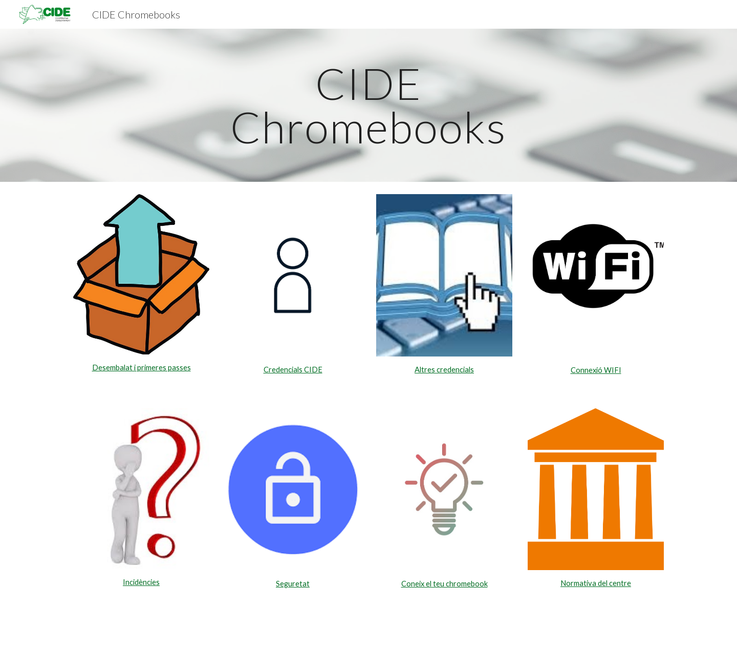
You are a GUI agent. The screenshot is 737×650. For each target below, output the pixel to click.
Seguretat (293, 583)
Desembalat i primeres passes (141, 367)
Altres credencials (444, 369)
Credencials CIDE (293, 369)
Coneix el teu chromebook (444, 583)
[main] (368, 105)
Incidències (141, 582)
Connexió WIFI (596, 370)
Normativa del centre (595, 583)
